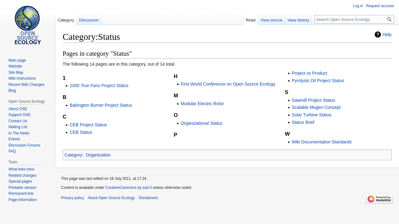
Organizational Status (202, 123)
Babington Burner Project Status (101, 105)
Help (387, 34)
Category (73, 154)
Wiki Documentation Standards (322, 141)
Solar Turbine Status (311, 114)
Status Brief (303, 122)
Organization (98, 154)
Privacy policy (72, 198)
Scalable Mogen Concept (316, 107)
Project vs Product (309, 73)
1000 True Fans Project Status (99, 85)
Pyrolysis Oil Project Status (318, 80)
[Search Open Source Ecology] (354, 19)
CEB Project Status (88, 124)
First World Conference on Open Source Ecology (228, 84)
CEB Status (81, 132)
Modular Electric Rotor (202, 103)
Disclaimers (148, 198)
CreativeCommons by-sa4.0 (128, 187)
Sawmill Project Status (313, 100)
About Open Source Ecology (111, 198)
